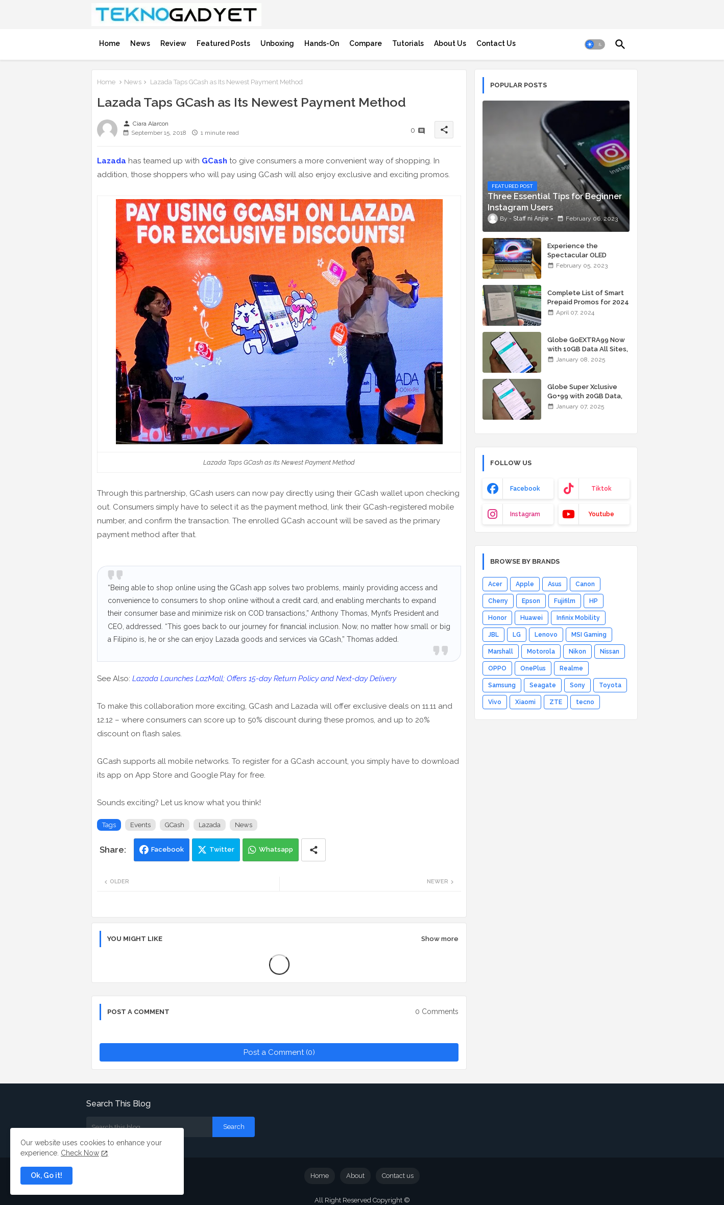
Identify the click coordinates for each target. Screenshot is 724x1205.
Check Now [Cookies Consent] (80, 1153)
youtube (601, 514)
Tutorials (408, 43)
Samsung (502, 685)
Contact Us (496, 43)
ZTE (555, 702)
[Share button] (313, 849)
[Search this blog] (149, 1127)
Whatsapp (276, 849)
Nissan (609, 651)
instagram (525, 514)
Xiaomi (525, 702)
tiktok (601, 488)
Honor (497, 617)
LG (517, 634)
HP (593, 601)
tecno (585, 702)
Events (140, 825)
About (355, 1175)
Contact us (398, 1175)
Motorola (541, 651)
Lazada (111, 160)
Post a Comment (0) (279, 1052)
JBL (493, 634)
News (140, 43)
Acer (495, 584)
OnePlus (533, 668)
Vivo (494, 702)
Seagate (542, 685)
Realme (571, 668)
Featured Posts (223, 43)
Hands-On (321, 43)
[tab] (109, 43)
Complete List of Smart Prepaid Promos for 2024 (588, 297)
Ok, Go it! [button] (46, 1175)
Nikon (577, 651)
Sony (577, 685)
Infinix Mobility (578, 617)
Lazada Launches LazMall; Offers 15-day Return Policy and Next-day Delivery (264, 678)
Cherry (498, 601)
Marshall (500, 651)
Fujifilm (564, 601)
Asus (555, 584)
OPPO (497, 668)
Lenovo (546, 634)
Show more (439, 939)
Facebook (167, 849)
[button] (595, 44)
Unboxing (277, 43)
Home (109, 43)
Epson (531, 601)
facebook (525, 488)
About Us (450, 43)
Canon (585, 584)
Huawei (531, 617)
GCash (214, 160)
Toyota (610, 685)
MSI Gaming (589, 634)
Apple (525, 584)
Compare (365, 43)
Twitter (221, 849)
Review (173, 43)
